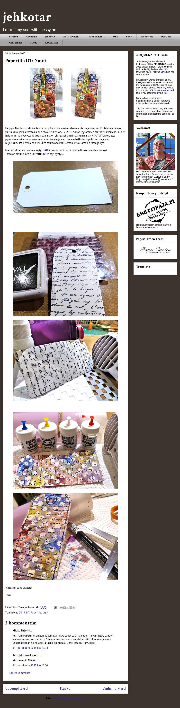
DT (27, 612)
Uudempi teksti (16, 689)
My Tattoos (146, 36)
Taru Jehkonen (21, 655)
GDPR (33, 42)
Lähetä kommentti (20, 672)
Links (129, 36)
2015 (22, 612)
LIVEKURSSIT (97, 36)
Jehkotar (50, 36)
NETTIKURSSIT (72, 36)
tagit (45, 612)
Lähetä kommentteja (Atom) (69, 698)
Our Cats (166, 36)
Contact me (15, 42)
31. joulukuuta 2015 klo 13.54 (30, 647)
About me (31, 36)
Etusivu (13, 36)
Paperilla (36, 612)
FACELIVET (51, 42)
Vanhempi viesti (114, 689)
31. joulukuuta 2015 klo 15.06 (30, 665)
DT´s (115, 36)
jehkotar (27, 17)
